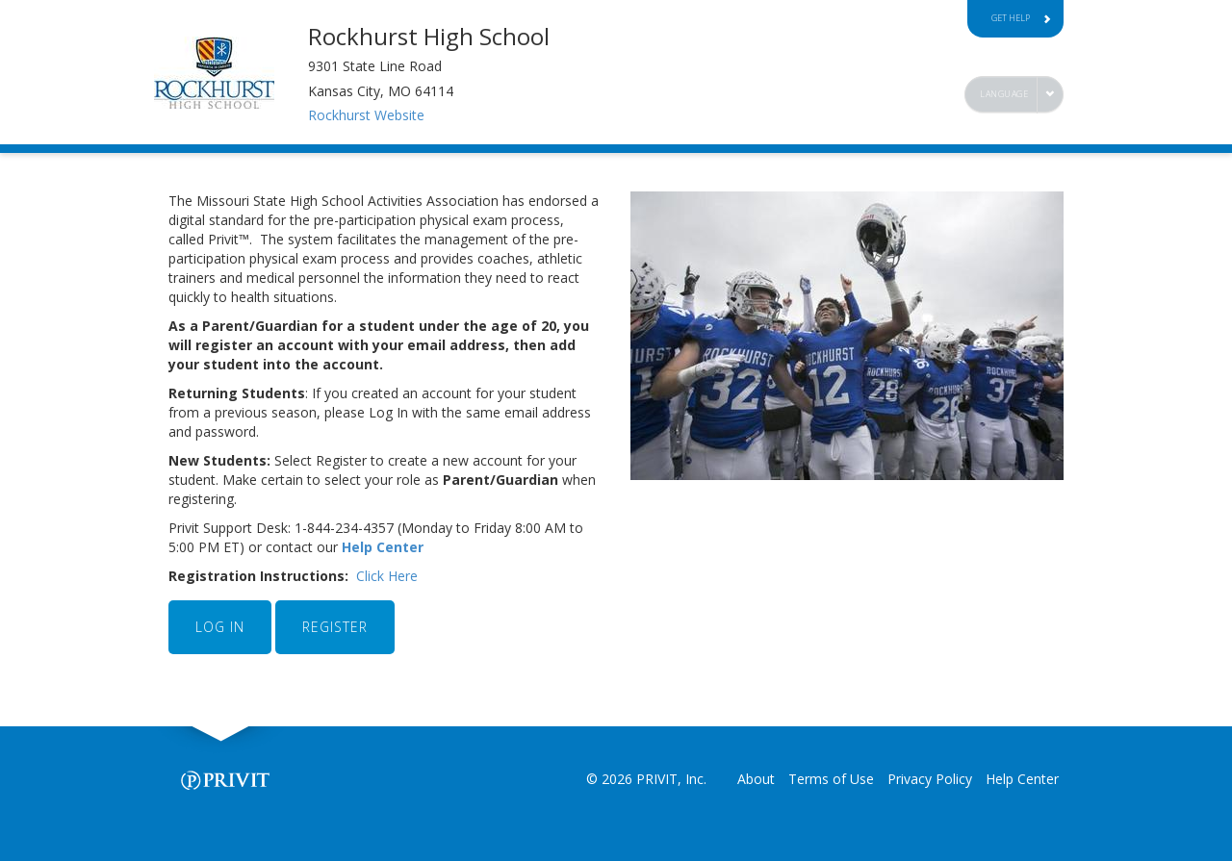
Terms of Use (831, 779)
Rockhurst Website (366, 115)
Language (1004, 94)
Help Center (384, 547)
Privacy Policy (929, 779)
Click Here (387, 576)
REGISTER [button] (335, 627)
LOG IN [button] (219, 627)
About (756, 779)
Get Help (1021, 18)
